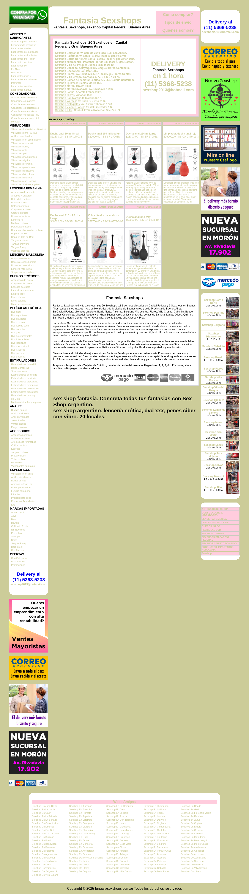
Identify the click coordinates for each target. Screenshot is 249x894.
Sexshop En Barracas (43, 847)
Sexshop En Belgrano (154, 844)
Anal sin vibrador (20, 417)
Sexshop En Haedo (191, 806)
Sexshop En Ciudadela (118, 826)
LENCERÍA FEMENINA (214, 519)
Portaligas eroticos (21, 226)
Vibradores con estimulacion (26, 139)
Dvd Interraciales (20, 339)
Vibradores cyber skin (22, 143)
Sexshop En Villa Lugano (45, 875)
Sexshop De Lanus (79, 864)
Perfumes (16, 83)
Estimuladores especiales (24, 381)
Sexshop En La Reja (117, 813)
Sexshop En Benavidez (44, 844)
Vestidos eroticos (20, 250)
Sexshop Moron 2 (213, 476)
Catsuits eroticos (20, 206)
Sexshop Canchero (191, 871)
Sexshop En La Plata (154, 809)
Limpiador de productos (23, 45)
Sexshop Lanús (64, 92)
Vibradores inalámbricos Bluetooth (29, 129)
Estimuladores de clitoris (24, 374)
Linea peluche (18, 300)
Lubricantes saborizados (24, 79)
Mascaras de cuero (21, 304)
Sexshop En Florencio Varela (196, 813)
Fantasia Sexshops (102, 20)
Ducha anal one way (138, 216)
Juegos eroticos (19, 452)
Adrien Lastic (18, 512)
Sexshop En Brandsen (118, 837)
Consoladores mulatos (23, 104)
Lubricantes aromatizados (24, 52)
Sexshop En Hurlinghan (156, 806)
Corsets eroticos (19, 213)
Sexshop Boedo (65, 71)
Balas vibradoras (20, 368)
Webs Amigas (124, 802)
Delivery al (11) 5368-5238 (29, 576)
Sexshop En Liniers (191, 826)
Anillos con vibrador (21, 136)
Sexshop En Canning (117, 833)
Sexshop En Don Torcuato (120, 819)
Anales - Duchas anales (73, 123)
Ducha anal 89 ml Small (64, 133)
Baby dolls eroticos (21, 199)
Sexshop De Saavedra (118, 861)
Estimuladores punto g (23, 395)
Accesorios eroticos (21, 435)
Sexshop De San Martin (44, 861)
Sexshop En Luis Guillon (156, 833)
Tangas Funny (18, 247)
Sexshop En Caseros (192, 830)
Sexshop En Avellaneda (193, 847)
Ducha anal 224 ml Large (141, 133)
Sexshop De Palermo (154, 861)
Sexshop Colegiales (67, 104)
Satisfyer (15, 536)
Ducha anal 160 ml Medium (104, 133)
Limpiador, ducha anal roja (180, 133)
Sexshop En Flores (153, 813)
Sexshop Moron (65, 86)
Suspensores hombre (22, 272)
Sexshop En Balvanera (81, 847)
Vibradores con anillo (22, 473)
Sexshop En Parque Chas (157, 850)
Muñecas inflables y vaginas (26, 402)
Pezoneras (17, 462)
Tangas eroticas (19, 240)
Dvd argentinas (19, 315)
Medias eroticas (19, 223)
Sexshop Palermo (66, 55)
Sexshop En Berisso (117, 840)
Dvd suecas (17, 353)
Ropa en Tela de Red (22, 237)
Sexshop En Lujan (78, 837)
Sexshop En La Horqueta (119, 806)
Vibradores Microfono (22, 174)
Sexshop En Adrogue (117, 854)
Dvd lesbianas (18, 343)
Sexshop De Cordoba (117, 868)
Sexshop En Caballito (192, 833)
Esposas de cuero (20, 287)
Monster (15, 121)
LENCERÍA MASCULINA (215, 522)
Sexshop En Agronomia (44, 854)
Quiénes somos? (178, 30)
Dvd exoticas (18, 322)
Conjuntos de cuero (21, 283)
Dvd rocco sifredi (20, 346)
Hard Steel (16, 547)
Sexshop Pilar (63, 110)
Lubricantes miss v (21, 76)
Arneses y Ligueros (21, 195)
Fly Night (15, 69)
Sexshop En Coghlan (154, 823)
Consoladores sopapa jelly (25, 114)
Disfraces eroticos (20, 216)
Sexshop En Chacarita (81, 830)
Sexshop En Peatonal (43, 857)
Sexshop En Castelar (154, 830)
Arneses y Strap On (21, 484)
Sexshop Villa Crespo (68, 77)
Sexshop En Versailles (118, 864)
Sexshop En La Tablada (44, 816)
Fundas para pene (20, 491)
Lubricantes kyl (19, 65)
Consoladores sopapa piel (25, 118)
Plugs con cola (19, 427)
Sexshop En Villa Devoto (119, 871)
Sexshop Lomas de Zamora (72, 80)
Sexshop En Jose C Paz (45, 806)
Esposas (15, 448)
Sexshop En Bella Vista (118, 844)
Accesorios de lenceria (23, 192)
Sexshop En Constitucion (45, 823)
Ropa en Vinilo (19, 233)
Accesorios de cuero (22, 280)
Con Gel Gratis (19, 558)
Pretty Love (17, 533)
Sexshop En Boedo (42, 840)
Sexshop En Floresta (80, 813)
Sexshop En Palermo (43, 850)
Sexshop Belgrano (66, 52)
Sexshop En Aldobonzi (193, 850)
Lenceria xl (17, 219)
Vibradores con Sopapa (23, 181)
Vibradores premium (22, 163)
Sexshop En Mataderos (193, 837)
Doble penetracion (20, 487)
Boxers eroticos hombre (23, 262)
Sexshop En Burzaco (43, 837)
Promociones (18, 565)
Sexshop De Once (41, 864)
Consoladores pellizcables (25, 108)
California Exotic (19, 526)
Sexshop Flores (64, 74)
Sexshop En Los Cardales (45, 833)
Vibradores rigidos (20, 160)
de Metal (15, 399)
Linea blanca (18, 297)
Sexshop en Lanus (190, 819)
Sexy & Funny (18, 543)
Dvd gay (15, 332)
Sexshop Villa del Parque (70, 65)
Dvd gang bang (19, 329)
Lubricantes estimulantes (24, 55)
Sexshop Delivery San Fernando (86, 857)
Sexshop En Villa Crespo (194, 868)
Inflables (15, 494)
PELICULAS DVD (211, 530)
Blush (14, 519)
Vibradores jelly (19, 150)
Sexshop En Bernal (79, 840)
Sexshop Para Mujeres (213, 455)
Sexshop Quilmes (66, 83)
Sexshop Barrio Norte (68, 58)
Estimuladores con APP (23, 364)
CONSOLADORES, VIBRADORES (212, 514)
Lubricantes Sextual (21, 89)
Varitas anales (18, 423)
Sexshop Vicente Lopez (69, 107)
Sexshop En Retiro (79, 861)
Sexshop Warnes (65, 101)
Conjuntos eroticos (21, 209)
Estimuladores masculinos (25, 388)
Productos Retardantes (23, 501)
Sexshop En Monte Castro (194, 844)
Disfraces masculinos (22, 265)
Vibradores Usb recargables (26, 184)
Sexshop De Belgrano (80, 871)
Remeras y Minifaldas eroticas (27, 230)
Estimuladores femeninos (24, 385)
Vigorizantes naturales (23, 466)
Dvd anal (15, 312)
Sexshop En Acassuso (155, 854)
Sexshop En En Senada (44, 819)
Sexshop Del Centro (117, 857)
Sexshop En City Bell (43, 830)
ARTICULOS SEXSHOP (215, 509)
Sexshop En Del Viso (154, 819)
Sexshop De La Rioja (154, 864)
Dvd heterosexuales (21, 336)
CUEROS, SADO (211, 526)
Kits (13, 504)
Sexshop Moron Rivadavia (71, 89)
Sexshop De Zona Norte (193, 857)
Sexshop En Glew (115, 809)
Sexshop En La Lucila (43, 809)
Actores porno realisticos (24, 97)
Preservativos (18, 455)
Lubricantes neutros (21, 62)
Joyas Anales (18, 420)
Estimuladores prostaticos (24, 392)
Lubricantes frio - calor (23, 58)
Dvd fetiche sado (20, 325)
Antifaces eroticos (20, 438)
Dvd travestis (18, 356)
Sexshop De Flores (79, 868)
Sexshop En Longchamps (119, 830)
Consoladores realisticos (24, 111)
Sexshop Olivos (65, 95)
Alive (13, 516)
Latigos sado (18, 293)
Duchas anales (19, 410)
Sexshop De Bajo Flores (156, 871)
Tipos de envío (178, 22)
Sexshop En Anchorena (81, 850)
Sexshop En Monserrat (155, 840)
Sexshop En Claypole (80, 826)
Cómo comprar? (178, 14)
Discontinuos (18, 561)
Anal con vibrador (20, 413)
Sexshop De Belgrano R (44, 871)
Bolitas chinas (18, 480)
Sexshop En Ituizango (80, 806)
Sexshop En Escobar (192, 816)
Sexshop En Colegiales (81, 823)
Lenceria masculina (21, 269)
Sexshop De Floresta (192, 864)
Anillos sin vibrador (21, 477)
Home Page (55, 119)
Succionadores (19, 371)
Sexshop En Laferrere (80, 819)
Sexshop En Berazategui (194, 840)
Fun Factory (17, 550)
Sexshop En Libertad (43, 826)
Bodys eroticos (19, 202)
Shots (14, 540)
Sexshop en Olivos (116, 847)
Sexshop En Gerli (190, 809)
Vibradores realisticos (22, 170)
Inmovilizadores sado (22, 290)
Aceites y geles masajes (24, 41)
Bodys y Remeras (20, 258)
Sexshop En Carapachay (82, 833)
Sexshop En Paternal (80, 854)
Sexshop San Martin (67, 98)
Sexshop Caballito (66, 68)
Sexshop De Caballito (154, 868)
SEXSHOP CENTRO (213, 533)
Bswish (15, 522)
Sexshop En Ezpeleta (80, 816)
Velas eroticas (18, 459)
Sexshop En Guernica (80, 809)
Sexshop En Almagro (117, 850)
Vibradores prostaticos (23, 167)
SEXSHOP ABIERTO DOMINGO (219, 543)
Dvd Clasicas (18, 349)
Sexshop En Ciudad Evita (156, 826)
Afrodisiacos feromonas (23, 442)
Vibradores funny (20, 146)
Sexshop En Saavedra (192, 861)
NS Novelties (18, 529)
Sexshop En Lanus (116, 823)
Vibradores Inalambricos (24, 157)
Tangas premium (20, 244)
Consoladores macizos (23, 101)
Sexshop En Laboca (154, 816)
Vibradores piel (19, 153)
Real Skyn (16, 72)
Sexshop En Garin (41, 813)
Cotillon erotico (19, 445)
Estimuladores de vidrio (23, 378)
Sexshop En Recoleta (154, 857)
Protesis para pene (21, 497)
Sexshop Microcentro (68, 61)
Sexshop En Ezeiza (116, 816)
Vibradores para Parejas (24, 132)
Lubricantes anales (21, 48)
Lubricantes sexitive (21, 86)
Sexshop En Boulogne (155, 837)
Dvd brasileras (18, 318)
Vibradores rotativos (21, 177)
